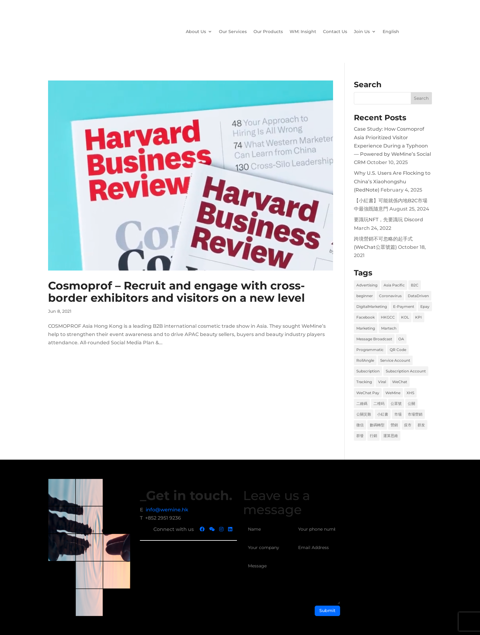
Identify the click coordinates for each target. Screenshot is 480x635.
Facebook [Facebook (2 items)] (365, 317)
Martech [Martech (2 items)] (388, 328)
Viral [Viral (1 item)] (382, 381)
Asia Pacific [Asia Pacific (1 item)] (394, 285)
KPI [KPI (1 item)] (418, 317)
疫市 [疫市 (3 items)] (407, 425)
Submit (327, 610)
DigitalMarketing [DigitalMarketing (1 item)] (371, 306)
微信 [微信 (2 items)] (360, 425)
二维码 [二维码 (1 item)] (378, 403)
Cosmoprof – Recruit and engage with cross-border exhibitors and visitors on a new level (176, 291)
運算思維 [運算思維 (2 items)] (390, 435)
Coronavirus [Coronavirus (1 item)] (390, 295)
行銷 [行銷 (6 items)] (373, 435)
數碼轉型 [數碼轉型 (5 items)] (377, 425)
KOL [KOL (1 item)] (405, 317)
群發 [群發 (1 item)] (360, 435)
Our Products (268, 31)
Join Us (362, 31)
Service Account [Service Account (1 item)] (395, 360)
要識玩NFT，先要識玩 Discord (388, 219)
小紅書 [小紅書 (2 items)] (382, 414)
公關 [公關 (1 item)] (411, 403)
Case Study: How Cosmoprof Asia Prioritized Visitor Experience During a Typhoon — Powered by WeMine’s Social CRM (392, 145)
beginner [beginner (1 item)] (364, 295)
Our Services (233, 31)
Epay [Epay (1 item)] (424, 306)
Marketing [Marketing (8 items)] (365, 328)
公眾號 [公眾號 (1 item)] (396, 403)
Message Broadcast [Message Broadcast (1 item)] (374, 339)
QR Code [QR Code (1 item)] (398, 349)
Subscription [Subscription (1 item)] (368, 371)
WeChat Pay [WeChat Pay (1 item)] (367, 392)
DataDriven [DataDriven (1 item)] (418, 295)
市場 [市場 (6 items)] (398, 414)
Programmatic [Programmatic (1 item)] (370, 349)
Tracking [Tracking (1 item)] (364, 381)
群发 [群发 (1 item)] (421, 425)
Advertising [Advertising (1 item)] (366, 285)
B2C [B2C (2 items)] (414, 285)
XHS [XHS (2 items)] (410, 392)
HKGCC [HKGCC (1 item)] (388, 317)
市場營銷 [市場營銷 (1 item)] (415, 414)
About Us (196, 31)
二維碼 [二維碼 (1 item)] (361, 403)
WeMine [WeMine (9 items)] (392, 392)
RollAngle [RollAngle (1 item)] (365, 360)
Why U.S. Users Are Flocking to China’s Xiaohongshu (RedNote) (392, 181)
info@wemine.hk (167, 510)
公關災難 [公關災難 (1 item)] (363, 414)
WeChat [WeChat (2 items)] (399, 381)
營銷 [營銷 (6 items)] (394, 425)
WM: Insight (303, 31)
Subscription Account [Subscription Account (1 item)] (406, 371)
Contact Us (335, 31)
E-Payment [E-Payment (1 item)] (403, 306)
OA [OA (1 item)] (401, 339)
